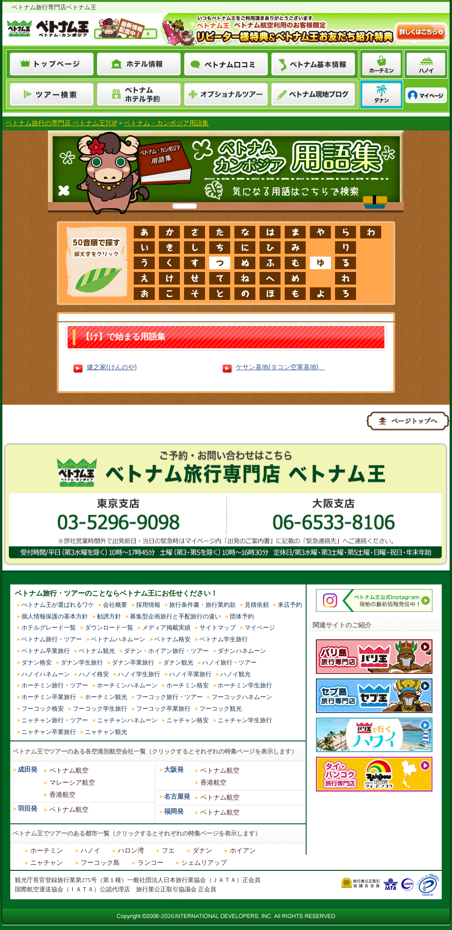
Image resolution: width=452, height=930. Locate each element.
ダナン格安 (36, 662)
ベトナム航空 (69, 770)
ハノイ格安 (94, 674)
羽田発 (27, 808)
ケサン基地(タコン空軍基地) (280, 367)
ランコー (150, 862)
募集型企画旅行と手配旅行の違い (175, 616)
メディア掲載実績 (166, 627)
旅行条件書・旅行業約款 (202, 604)
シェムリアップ (204, 862)
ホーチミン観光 (106, 696)
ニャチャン (46, 862)
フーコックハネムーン (242, 696)
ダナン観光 (178, 662)
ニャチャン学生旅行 (245, 720)
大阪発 (174, 769)
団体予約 (242, 616)
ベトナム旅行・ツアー (51, 639)
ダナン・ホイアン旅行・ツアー (166, 650)
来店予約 (290, 604)
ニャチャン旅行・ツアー (54, 720)
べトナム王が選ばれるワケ (57, 604)
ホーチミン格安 (187, 685)
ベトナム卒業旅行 (45, 650)
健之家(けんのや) (112, 367)
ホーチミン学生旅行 (245, 685)
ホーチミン (46, 850)
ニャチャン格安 (187, 720)
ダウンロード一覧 (109, 627)
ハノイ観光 (235, 674)
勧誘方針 (109, 616)
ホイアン (243, 850)
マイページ (260, 627)
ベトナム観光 (97, 650)
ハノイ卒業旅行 (190, 674)
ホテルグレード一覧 (48, 627)
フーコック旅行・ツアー (169, 696)
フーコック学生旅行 (100, 708)
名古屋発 (177, 796)
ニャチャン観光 (106, 731)
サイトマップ (217, 627)
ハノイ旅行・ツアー (229, 662)
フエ (168, 850)
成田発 (27, 769)
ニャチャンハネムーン (127, 720)
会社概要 (115, 604)
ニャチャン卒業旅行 (48, 731)
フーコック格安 (42, 708)
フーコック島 (100, 862)
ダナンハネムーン (242, 650)
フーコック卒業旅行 (163, 708)
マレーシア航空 (72, 782)
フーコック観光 (220, 708)
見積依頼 (257, 604)
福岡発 (174, 811)
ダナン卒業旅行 (133, 662)
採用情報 (148, 604)
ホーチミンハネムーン (127, 685)
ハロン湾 (131, 850)
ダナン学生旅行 (82, 662)
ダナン (202, 850)
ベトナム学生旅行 (223, 639)
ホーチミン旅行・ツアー (54, 685)
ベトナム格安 (172, 639)
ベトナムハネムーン (118, 639)
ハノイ (90, 850)
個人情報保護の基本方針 (54, 616)
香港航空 (62, 794)
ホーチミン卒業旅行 (48, 696)
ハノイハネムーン (45, 674)
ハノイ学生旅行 (139, 674)
